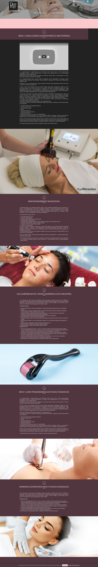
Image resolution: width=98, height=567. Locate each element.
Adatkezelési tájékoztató (74, 565)
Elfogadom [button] (65, 565)
